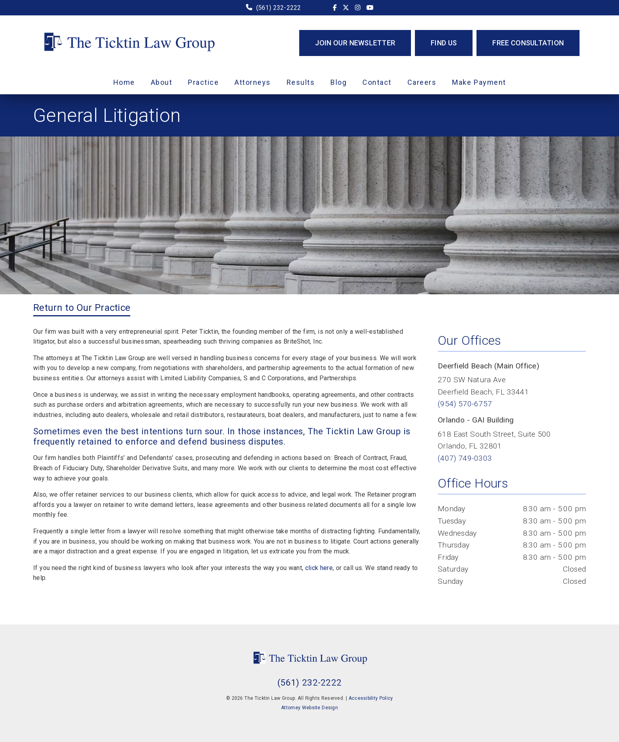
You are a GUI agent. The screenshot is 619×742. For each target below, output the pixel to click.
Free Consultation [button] (528, 43)
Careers (422, 82)
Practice (203, 82)
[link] (335, 7)
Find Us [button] (444, 43)
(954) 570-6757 (465, 403)
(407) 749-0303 (465, 458)
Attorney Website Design (309, 707)
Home (124, 82)
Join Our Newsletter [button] (355, 43)
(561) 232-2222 (278, 7)
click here (319, 568)
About (162, 82)
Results (301, 82)
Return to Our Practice (81, 307)
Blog (338, 82)
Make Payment (479, 82)
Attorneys (252, 82)
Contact (377, 82)
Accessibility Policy (371, 698)
